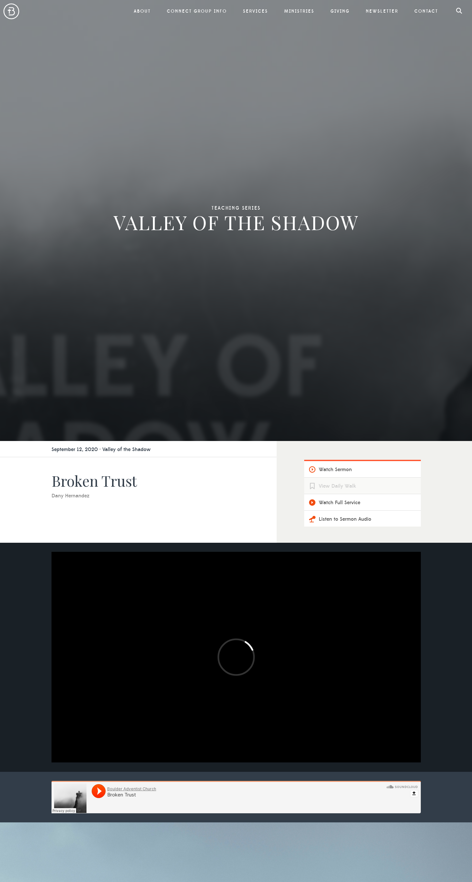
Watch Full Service (339, 502)
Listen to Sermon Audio (345, 519)
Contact (426, 11)
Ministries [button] (299, 11)
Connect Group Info (197, 11)
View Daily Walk (337, 486)
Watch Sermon (335, 469)
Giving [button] (340, 11)
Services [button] (255, 11)
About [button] (142, 11)
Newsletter (382, 11)
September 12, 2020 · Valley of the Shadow (101, 449)
